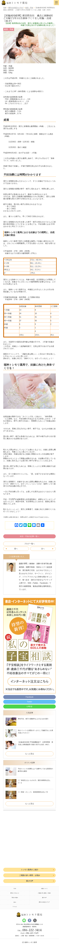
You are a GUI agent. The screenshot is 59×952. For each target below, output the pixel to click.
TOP (15, 888)
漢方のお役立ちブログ (44, 902)
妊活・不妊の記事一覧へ (29, 536)
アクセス (15, 906)
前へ (16, 549)
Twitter (29, 702)
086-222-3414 (32, 930)
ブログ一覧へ (29, 544)
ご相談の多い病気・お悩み (29, 875)
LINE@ (29, 706)
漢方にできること (14, 893)
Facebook (29, 697)
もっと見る (29, 754)
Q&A (14, 902)
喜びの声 (29, 881)
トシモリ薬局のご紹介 (29, 870)
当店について (44, 888)
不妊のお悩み (14, 897)
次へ (43, 549)
